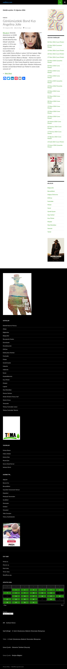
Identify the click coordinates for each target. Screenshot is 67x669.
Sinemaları (6, 503)
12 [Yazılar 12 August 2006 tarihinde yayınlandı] (51, 593)
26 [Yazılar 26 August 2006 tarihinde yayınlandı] (51, 599)
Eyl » (62, 605)
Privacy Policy (6, 666)
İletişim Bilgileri (17, 655)
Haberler (5, 17)
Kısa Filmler (51, 218)
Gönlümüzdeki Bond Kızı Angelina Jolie (19, 22)
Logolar (5, 386)
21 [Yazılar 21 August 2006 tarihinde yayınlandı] (7, 599)
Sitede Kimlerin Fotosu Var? (11, 396)
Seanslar (50, 228)
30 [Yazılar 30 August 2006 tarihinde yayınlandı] (24, 602)
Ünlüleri (5, 506)
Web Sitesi (8, 73)
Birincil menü (64, 2)
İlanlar (4, 373)
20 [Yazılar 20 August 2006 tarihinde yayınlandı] (59, 596)
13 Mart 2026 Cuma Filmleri (56, 50)
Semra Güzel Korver (8, 464)
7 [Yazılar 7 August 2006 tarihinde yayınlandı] (7, 593)
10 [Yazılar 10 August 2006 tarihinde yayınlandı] (33, 593)
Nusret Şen (6, 460)
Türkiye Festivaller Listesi (10, 407)
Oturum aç (6, 565)
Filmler (50, 204)
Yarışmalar (6, 403)
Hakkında (5, 369)
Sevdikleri (5, 500)
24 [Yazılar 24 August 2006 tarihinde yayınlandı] (33, 599)
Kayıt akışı (6, 568)
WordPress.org (7, 575)
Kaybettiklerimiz (7, 376)
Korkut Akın (6, 457)
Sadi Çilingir (19, 28)
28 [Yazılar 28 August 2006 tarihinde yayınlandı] (7, 602)
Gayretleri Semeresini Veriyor (11, 489)
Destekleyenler (7, 346)
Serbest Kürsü (7, 467)
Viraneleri (5, 510)
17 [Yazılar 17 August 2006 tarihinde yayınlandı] (33, 596)
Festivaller (51, 201)
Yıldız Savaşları (7, 513)
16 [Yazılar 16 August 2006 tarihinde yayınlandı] (24, 596)
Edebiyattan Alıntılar (9, 352)
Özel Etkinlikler (52, 225)
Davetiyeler (6, 342)
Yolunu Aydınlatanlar (9, 517)
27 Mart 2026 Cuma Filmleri (56, 57)
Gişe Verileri (51, 215)
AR (4, 623)
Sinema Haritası (7, 393)
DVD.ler (50, 198)
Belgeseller (51, 188)
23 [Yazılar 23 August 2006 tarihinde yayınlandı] (24, 599)
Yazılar (49, 232)
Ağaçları (5, 479)
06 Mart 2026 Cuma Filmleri (56, 42)
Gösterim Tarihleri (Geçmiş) (21, 647)
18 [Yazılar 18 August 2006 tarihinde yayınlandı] (42, 596)
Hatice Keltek (7, 453)
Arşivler (5, 612)
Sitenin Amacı (7, 400)
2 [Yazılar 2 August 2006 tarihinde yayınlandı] (24, 590)
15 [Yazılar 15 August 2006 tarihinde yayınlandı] (16, 596)
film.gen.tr (6, 33)
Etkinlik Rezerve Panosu (10, 325)
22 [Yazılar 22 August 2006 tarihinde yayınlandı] (16, 599)
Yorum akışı (6, 571)
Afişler (5, 329)
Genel (49, 208)
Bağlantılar (6, 332)
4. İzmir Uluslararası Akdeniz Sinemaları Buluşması (28, 631)
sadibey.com (7, 2)
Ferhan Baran (7, 450)
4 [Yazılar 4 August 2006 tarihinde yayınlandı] (42, 590)
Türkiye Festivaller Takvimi (10, 410)
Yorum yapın (28, 28)
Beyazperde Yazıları (8, 339)
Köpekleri (5, 493)
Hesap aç (5, 561)
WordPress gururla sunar (17, 666)
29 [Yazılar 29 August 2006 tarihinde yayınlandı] (16, 602)
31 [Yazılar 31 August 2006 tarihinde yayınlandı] (33, 602)
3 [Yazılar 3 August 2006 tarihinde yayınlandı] (33, 590)
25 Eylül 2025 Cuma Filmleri (56, 142)
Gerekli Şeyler (52, 211)
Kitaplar (50, 221)
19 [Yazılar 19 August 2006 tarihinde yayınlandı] (51, 596)
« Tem (4, 605)
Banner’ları (6, 483)
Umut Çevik (7, 647)
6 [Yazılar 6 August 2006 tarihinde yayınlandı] (59, 590)
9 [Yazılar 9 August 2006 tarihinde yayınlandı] (24, 593)
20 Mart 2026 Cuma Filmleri (56, 54)
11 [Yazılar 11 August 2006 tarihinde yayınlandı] (42, 593)
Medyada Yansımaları (9, 496)
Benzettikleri (51, 191)
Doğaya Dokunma (53, 194)
